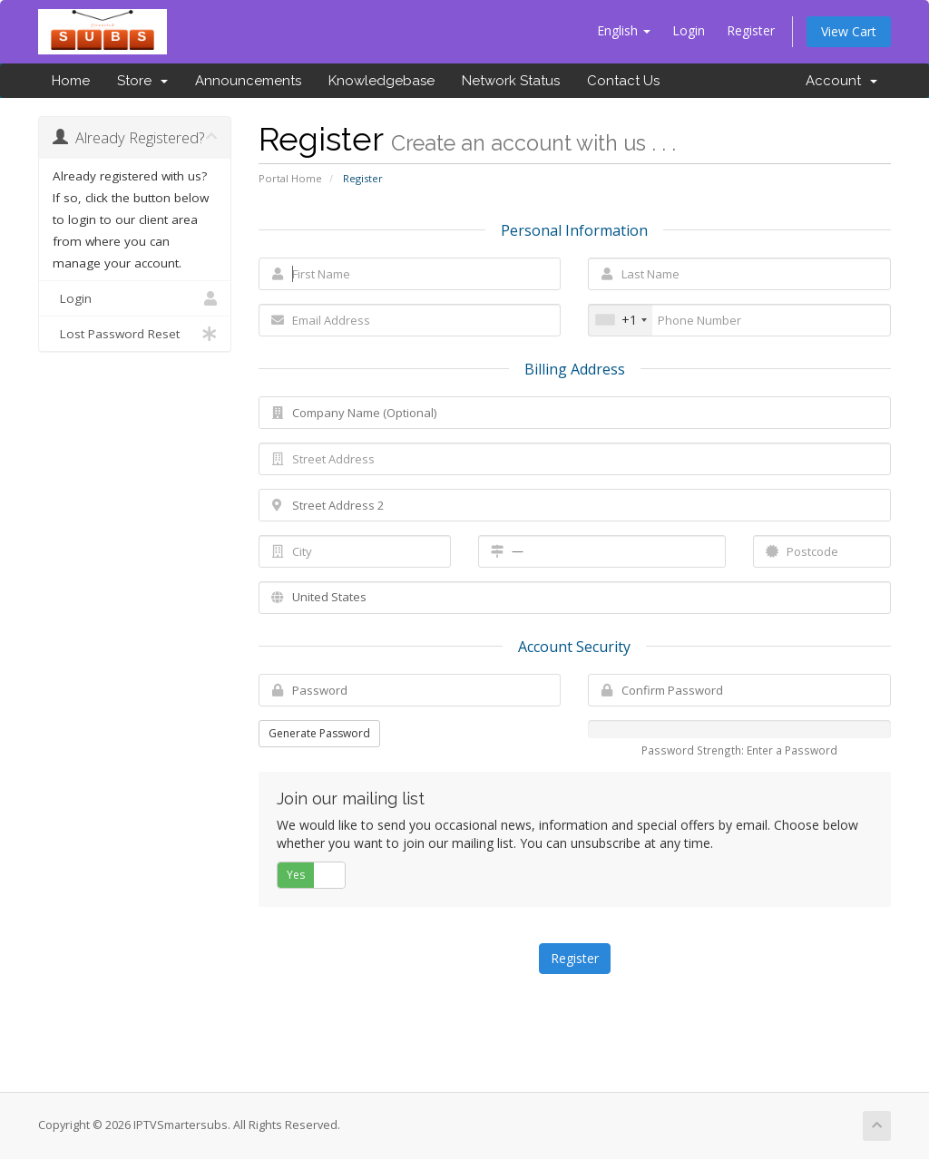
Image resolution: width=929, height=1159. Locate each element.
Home (71, 81)
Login (688, 30)
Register (751, 30)
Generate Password (319, 733)
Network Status (511, 81)
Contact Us (623, 81)
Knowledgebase (381, 81)
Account (841, 81)
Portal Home (290, 178)
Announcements (248, 81)
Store (142, 81)
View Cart (848, 31)
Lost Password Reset (135, 334)
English (623, 30)
